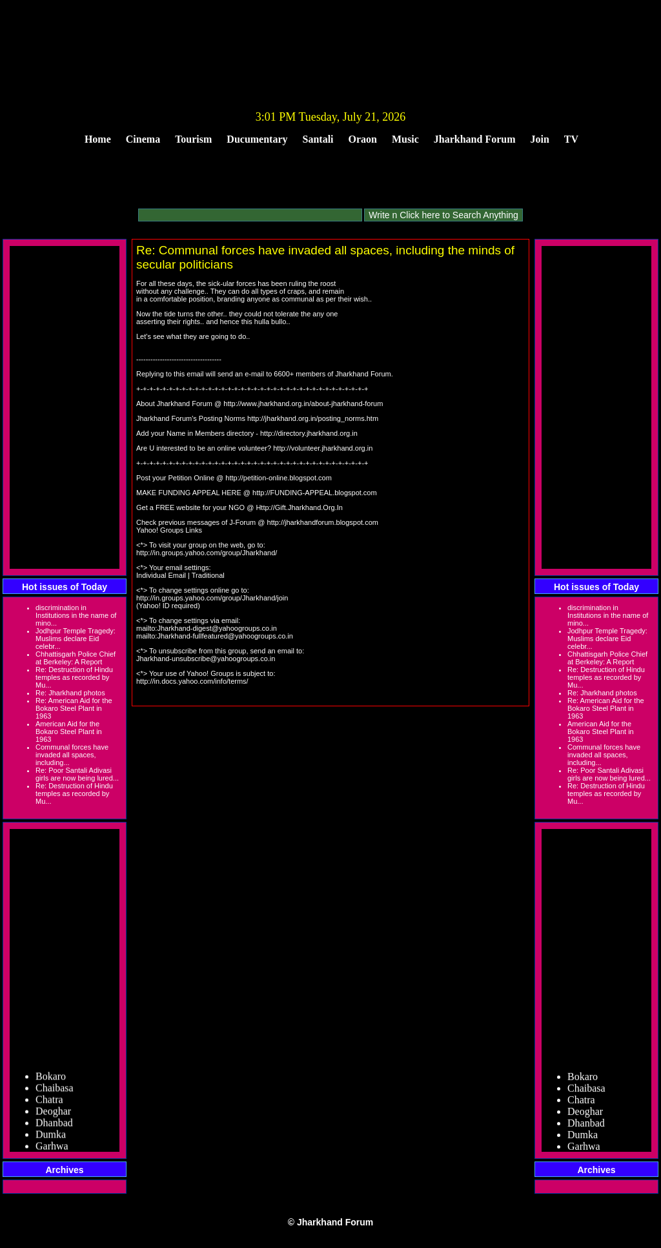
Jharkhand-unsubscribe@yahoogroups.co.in (205, 658)
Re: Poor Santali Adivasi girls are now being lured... (77, 774)
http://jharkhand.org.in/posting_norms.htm (312, 418)
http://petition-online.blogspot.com (278, 478)
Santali (318, 139)
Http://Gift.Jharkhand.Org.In (299, 507)
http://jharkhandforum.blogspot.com (322, 522)
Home (98, 139)
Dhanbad (54, 1125)
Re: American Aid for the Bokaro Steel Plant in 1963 (74, 708)
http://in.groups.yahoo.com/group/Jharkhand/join (212, 598)
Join (540, 139)
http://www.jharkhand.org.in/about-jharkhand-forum (303, 403)
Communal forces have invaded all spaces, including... (72, 754)
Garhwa (52, 1148)
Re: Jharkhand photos (70, 693)
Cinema (143, 139)
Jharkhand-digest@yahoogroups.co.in (216, 628)
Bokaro (51, 1079)
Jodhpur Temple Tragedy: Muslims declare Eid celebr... (76, 638)
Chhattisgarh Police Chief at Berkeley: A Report (76, 658)
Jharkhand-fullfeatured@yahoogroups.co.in (225, 636)
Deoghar (53, 1114)
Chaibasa (55, 1090)
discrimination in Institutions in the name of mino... (76, 615)
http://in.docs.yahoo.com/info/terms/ (192, 681)
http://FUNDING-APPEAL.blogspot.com (314, 492)
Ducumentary (257, 139)
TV (571, 139)
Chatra (49, 1102)
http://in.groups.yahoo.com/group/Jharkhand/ (206, 553)
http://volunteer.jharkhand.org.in (322, 448)
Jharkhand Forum (475, 139)
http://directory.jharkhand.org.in (309, 433)
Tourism (193, 139)
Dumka (51, 1137)
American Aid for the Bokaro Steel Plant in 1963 (69, 731)
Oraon (363, 139)
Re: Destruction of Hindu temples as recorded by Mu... (74, 677)
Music (405, 139)
